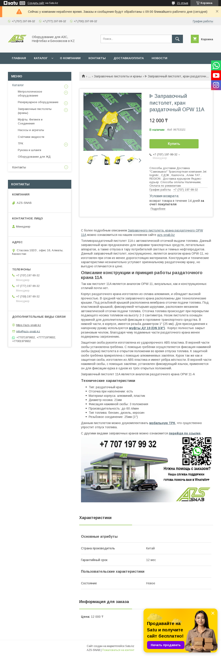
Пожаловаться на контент (118, 650)
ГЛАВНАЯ (19, 58)
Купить (174, 144)
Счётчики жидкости (31, 136)
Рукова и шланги (29, 150)
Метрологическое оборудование (30, 93)
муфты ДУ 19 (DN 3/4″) (147, 328)
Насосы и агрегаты (31, 130)
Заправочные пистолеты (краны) (35, 111)
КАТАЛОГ (41, 58)
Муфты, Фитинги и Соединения (30, 121)
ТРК (20, 143)
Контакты (19, 167)
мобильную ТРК (162, 423)
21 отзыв (182, 3)
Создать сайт (36, 3)
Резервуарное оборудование (38, 102)
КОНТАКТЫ (97, 58)
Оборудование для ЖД (34, 156)
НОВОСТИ (159, 58)
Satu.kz (129, 646)
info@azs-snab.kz (28, 331)
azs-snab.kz (166, 235)
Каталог (18, 85)
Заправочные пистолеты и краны (118, 76)
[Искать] (177, 39)
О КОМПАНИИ (70, 58)
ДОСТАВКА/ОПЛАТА (129, 58)
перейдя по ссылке (185, 433)
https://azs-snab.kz (28, 325)
